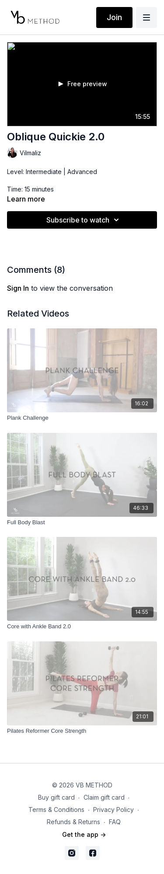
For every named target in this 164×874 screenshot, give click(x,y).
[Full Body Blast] (82, 522)
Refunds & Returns (73, 821)
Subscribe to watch (84, 220)
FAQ (115, 821)
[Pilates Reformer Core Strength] (82, 731)
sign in (18, 288)
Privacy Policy (113, 809)
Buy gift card (56, 797)
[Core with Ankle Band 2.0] (82, 626)
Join (114, 17)
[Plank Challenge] (82, 418)
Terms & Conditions (56, 809)
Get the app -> (84, 834)
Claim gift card (104, 797)
